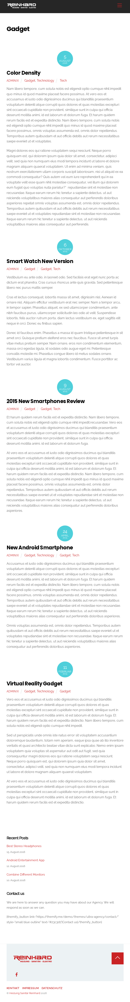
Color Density (24, 72)
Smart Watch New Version (40, 261)
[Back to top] (118, 958)
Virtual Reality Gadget (34, 683)
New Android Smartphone (40, 547)
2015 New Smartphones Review (46, 401)
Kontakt (13, 988)
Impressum (30, 988)
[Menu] (120, 5)
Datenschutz (52, 988)
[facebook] (17, 974)
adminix (13, 80)
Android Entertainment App (25, 860)
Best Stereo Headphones (24, 846)
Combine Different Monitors (26, 874)
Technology (45, 80)
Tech (63, 80)
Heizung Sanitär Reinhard (24, 993)
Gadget (29, 80)
